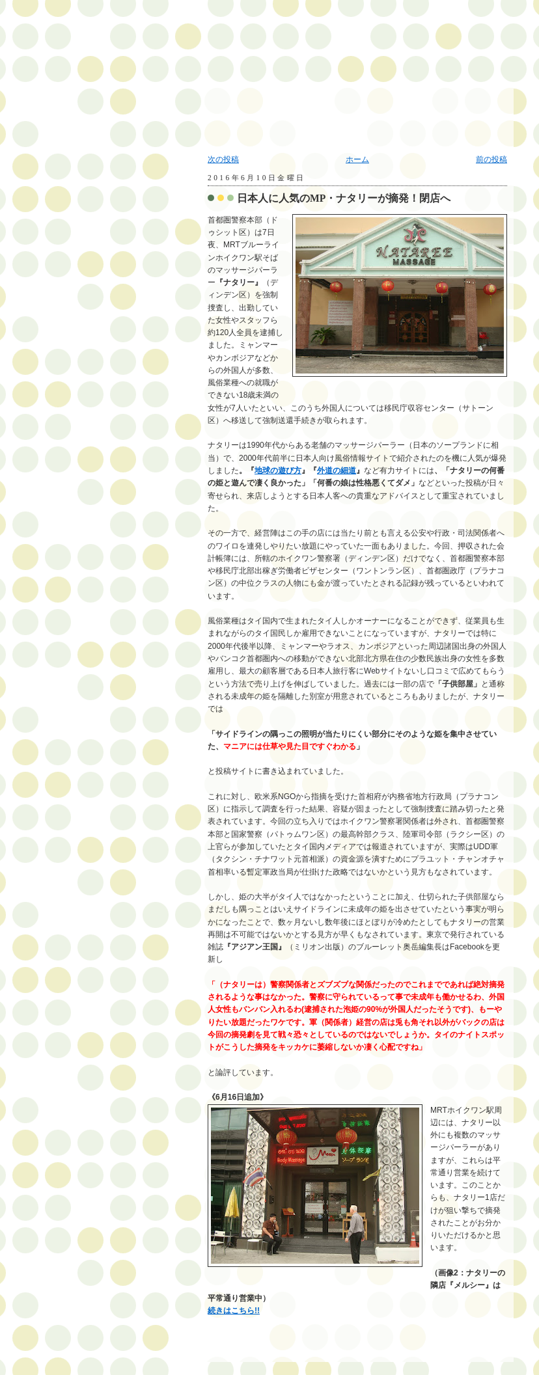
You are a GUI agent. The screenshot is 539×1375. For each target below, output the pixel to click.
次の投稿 (223, 159)
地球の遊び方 (278, 470)
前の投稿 (491, 159)
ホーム (357, 159)
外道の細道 (336, 470)
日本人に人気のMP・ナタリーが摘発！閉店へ (343, 198)
